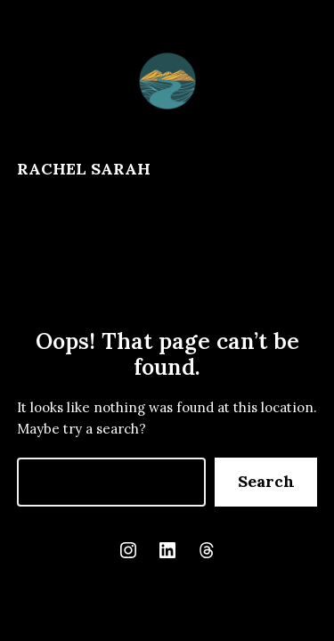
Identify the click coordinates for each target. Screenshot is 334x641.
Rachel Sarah (84, 168)
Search (266, 481)
